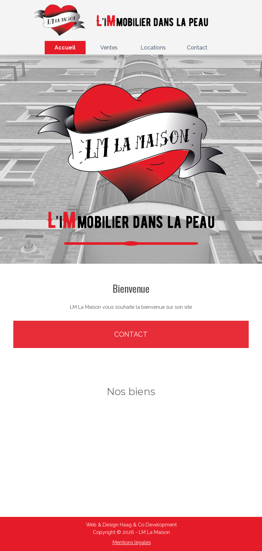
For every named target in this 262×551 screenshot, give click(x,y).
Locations (153, 47)
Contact (197, 47)
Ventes (109, 47)
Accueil (65, 47)
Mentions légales (132, 542)
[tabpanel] (131, 296)
